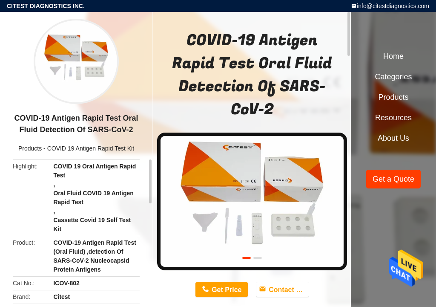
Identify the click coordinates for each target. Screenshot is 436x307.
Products (30, 148)
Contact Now (289, 289)
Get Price (226, 289)
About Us (393, 138)
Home (393, 56)
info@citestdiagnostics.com (393, 6)
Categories (393, 76)
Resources (393, 117)
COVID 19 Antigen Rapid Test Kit (90, 148)
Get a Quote (393, 179)
